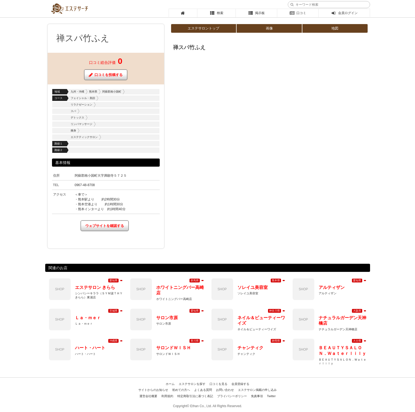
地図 (334, 28)
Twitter (271, 396)
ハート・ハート (90, 347)
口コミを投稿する (106, 75)
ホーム (170, 383)
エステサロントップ (203, 28)
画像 (269, 28)
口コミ (297, 13)
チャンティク (250, 347)
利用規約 (167, 396)
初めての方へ (181, 389)
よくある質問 (203, 389)
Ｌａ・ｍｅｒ (88, 317)
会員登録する (240, 383)
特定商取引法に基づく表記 (195, 396)
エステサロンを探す (192, 383)
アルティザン (332, 287)
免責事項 (257, 396)
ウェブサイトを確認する (104, 226)
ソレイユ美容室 (252, 287)
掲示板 (256, 13)
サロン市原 (167, 317)
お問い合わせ (225, 389)
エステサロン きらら (95, 287)
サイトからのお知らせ (153, 389)
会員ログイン (344, 13)
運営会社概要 (148, 396)
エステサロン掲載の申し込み (257, 389)
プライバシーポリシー (232, 396)
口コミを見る (218, 383)
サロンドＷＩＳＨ (173, 347)
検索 (216, 13)
